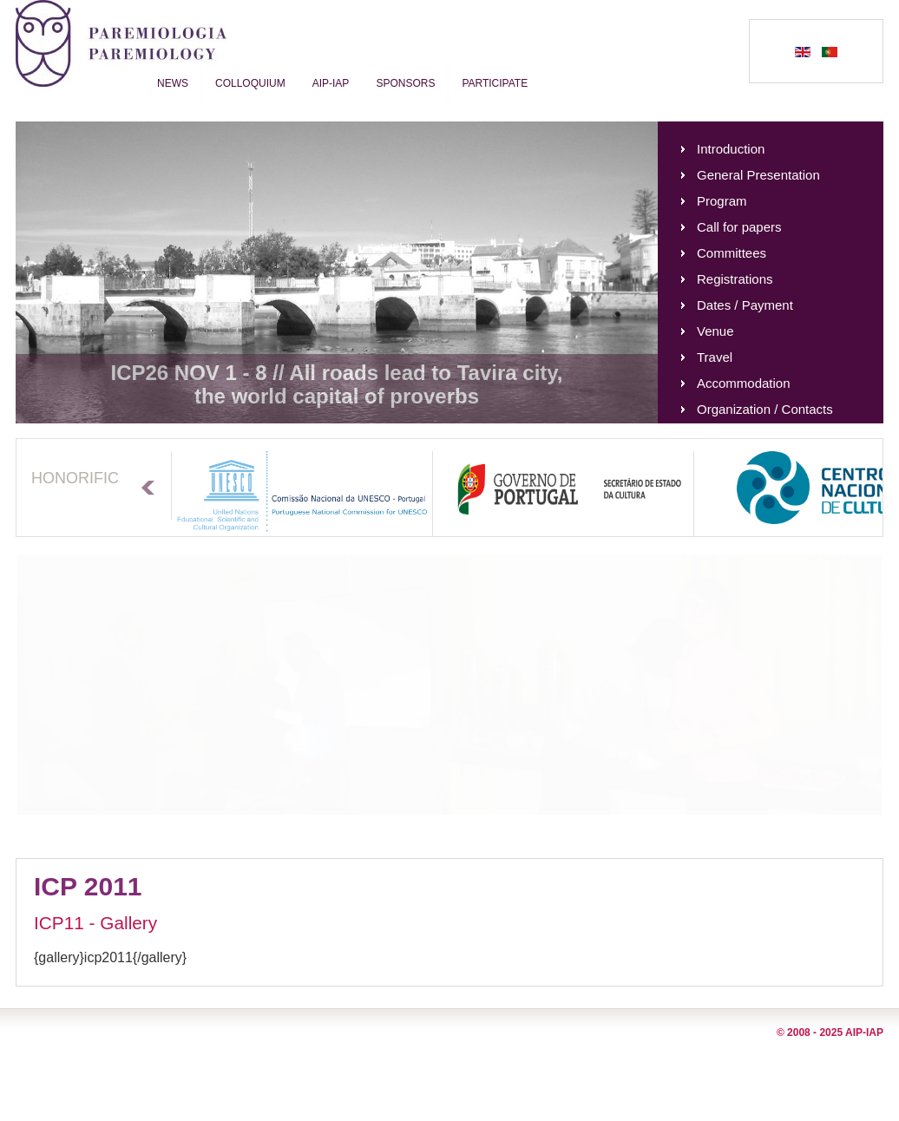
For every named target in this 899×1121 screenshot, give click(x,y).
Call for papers (739, 227)
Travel (714, 357)
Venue (715, 331)
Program (722, 200)
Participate (495, 83)
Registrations (735, 279)
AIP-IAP (331, 83)
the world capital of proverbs (336, 396)
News (172, 83)
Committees (731, 253)
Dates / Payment (745, 305)
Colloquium (250, 83)
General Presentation (758, 174)
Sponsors (405, 83)
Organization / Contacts (765, 409)
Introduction (730, 148)
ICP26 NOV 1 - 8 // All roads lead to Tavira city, (336, 372)
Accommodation (744, 383)
